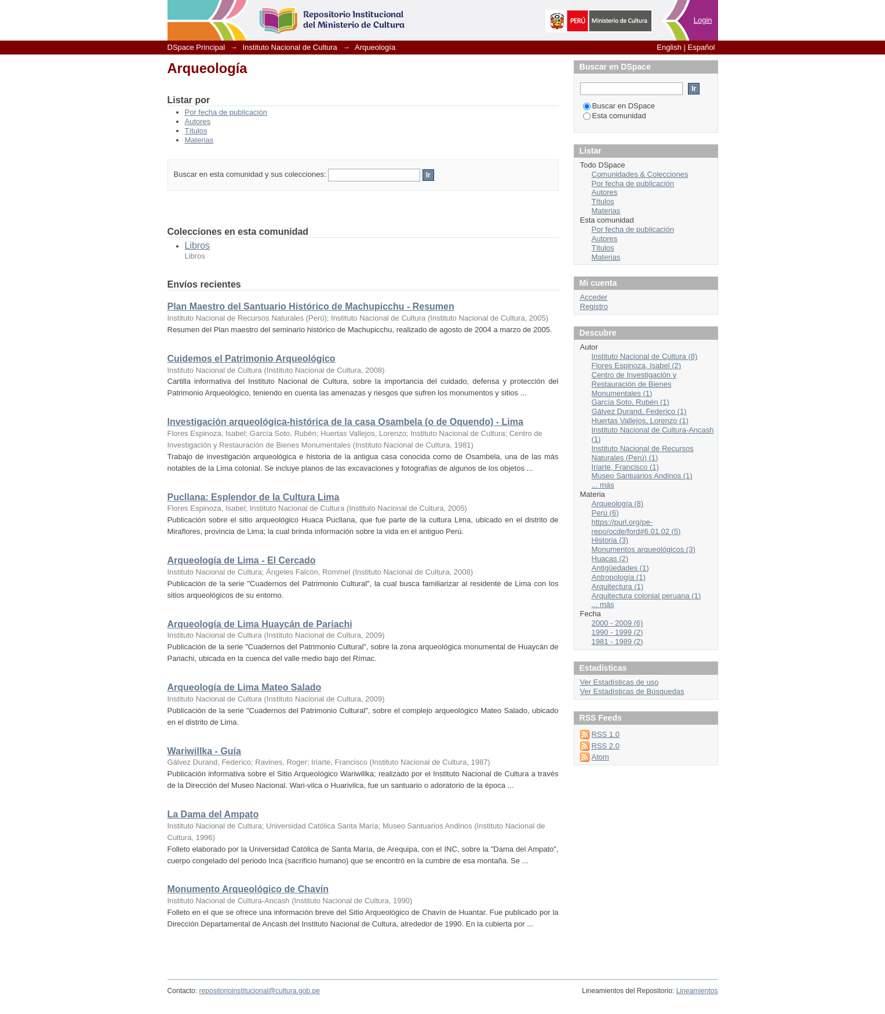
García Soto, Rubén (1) (630, 402)
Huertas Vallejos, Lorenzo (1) (640, 420)
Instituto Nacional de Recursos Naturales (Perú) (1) (643, 453)
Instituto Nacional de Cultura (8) (645, 356)
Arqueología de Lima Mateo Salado (244, 687)
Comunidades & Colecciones (640, 174)
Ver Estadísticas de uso (619, 682)
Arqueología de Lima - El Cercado (241, 560)
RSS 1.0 (606, 734)
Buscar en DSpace (619, 105)
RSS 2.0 (606, 746)
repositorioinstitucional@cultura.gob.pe (259, 991)
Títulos (196, 130)
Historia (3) (610, 540)
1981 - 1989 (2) (617, 641)
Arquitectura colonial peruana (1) (646, 595)
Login (703, 20)
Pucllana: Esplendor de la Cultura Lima (253, 497)
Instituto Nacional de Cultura (289, 47)
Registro (594, 306)
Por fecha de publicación (226, 112)
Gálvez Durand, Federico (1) (639, 411)
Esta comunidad (614, 115)
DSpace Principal (196, 47)
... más (603, 485)
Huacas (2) (610, 558)
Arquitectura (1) (618, 586)
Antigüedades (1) (620, 568)
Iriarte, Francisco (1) (625, 467)
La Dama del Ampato (213, 814)
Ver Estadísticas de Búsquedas (632, 691)
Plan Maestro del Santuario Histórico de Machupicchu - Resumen (310, 306)
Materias (199, 140)
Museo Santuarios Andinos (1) (642, 475)
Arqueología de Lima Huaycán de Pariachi (259, 624)
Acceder (594, 297)
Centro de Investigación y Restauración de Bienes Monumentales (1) (634, 384)
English (669, 47)
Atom (600, 757)
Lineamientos (697, 991)
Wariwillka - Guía (204, 751)
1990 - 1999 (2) (617, 632)
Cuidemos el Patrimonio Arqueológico (251, 359)
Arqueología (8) (618, 503)
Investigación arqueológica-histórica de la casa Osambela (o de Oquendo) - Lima (345, 422)
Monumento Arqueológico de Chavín (248, 889)
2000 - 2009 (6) (617, 623)
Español (701, 47)
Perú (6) (605, 512)
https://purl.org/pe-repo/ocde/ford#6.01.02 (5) (636, 527)
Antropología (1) (619, 577)
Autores (198, 121)
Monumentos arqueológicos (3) (643, 549)
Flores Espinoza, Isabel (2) (637, 365)
